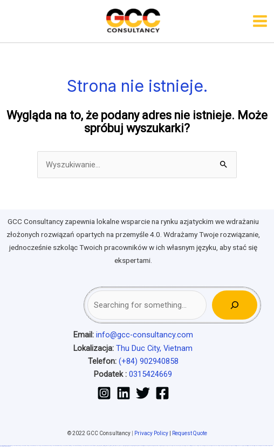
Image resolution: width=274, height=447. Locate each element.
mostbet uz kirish (188, 445)
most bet (221, 445)
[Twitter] (143, 393)
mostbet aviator (251, 445)
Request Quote (189, 433)
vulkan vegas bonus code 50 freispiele (89, 445)
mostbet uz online (215, 445)
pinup (126, 445)
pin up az (161, 445)
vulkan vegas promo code (56, 445)
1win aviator (107, 445)
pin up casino (129, 445)
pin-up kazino (150, 445)
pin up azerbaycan (156, 445)
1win (97, 445)
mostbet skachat (176, 445)
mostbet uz (169, 445)
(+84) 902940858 (149, 361)
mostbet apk (182, 445)
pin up (124, 445)
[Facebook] (162, 393)
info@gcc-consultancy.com (144, 335)
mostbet (165, 445)
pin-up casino (145, 445)
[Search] (234, 305)
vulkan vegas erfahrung (76, 445)
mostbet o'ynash (207, 445)
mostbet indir (245, 445)
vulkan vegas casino (16, 445)
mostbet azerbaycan (265, 445)
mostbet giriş (233, 445)
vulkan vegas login (24, 445)
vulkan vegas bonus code (45, 445)
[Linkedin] (124, 393)
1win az (101, 445)
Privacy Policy (151, 433)
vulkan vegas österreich (66, 445)
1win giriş (103, 445)
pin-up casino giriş (140, 445)
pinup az (136, 445)
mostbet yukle (239, 445)
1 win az (110, 445)
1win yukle (121, 445)
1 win (99, 445)
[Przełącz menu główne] (260, 21)
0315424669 (150, 374)
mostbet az (229, 445)
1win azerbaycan (115, 445)
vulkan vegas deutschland (34, 445)
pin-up (133, 445)
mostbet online (194, 445)
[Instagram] (104, 393)
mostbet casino (201, 445)
